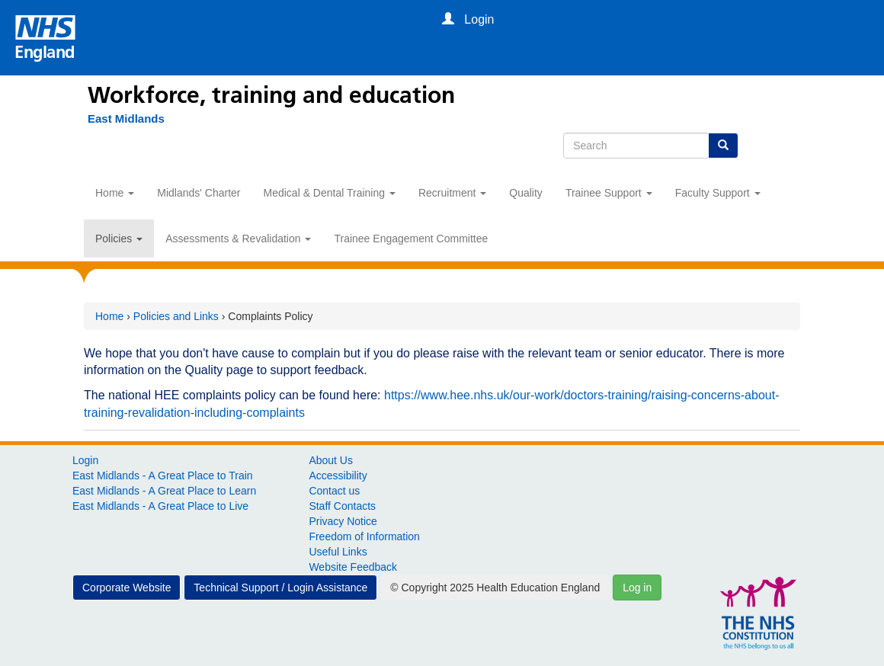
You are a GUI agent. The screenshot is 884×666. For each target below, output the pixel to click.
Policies (119, 238)
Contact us (334, 491)
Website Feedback (353, 567)
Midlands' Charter (198, 193)
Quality (526, 193)
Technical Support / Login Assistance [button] (280, 587)
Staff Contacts (342, 506)
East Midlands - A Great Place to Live (160, 506)
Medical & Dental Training (330, 193)
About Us (331, 460)
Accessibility (338, 475)
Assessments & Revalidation (238, 238)
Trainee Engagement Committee (411, 238)
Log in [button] (637, 587)
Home (114, 193)
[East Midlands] (118, 119)
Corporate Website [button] (126, 587)
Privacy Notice (342, 521)
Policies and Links (176, 316)
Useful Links (338, 552)
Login (85, 460)
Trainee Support (608, 193)
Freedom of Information (364, 536)
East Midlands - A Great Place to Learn (164, 491)
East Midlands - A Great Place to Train (162, 475)
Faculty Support (718, 193)
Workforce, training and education (271, 95)
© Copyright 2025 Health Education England (495, 587)
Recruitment (452, 193)
